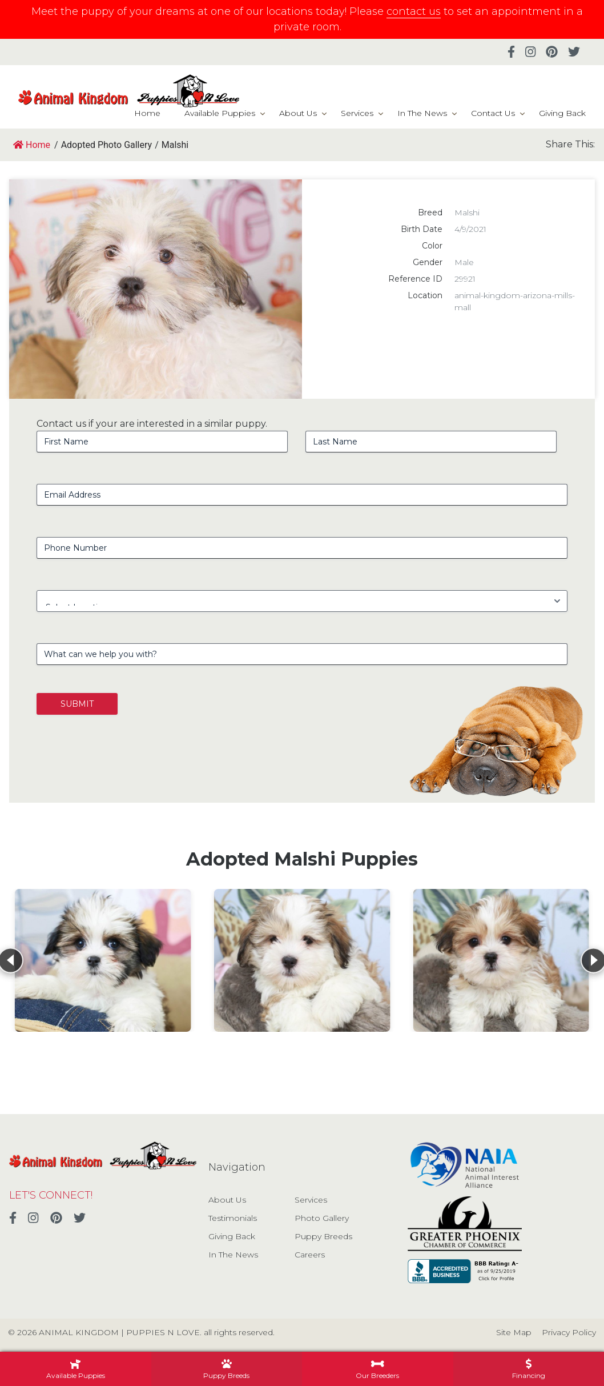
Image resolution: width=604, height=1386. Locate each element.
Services (357, 113)
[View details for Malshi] (103, 960)
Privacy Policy (569, 1332)
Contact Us (493, 113)
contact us (413, 11)
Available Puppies (219, 113)
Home (147, 113)
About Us (298, 113)
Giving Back (562, 113)
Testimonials (232, 1218)
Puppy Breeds (323, 1236)
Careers (310, 1254)
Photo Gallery (322, 1218)
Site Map (513, 1332)
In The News (422, 113)
